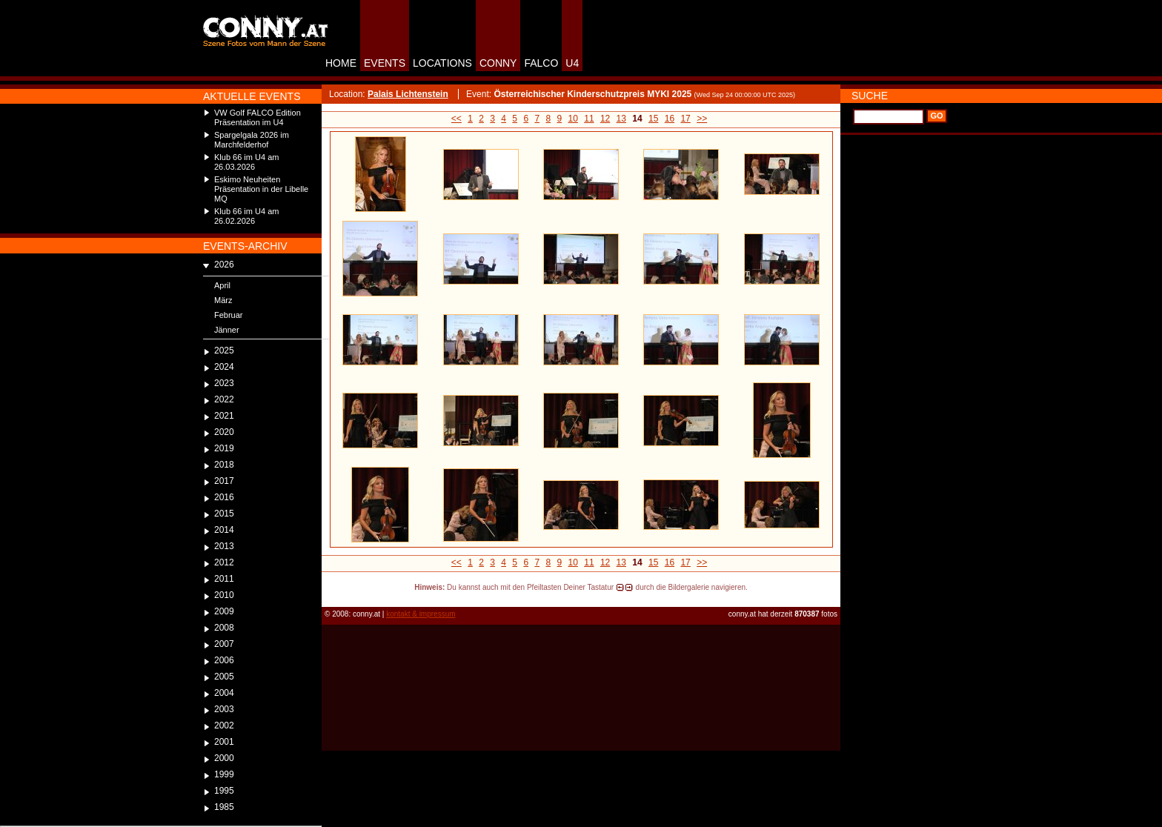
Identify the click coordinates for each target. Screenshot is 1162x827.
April (222, 285)
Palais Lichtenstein (408, 94)
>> (702, 118)
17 (685, 118)
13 (621, 118)
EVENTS (384, 63)
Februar (228, 314)
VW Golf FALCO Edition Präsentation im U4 (257, 117)
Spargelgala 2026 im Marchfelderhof (251, 139)
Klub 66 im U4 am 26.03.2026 (246, 162)
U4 (572, 63)
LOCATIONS (442, 63)
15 (653, 118)
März (223, 300)
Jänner (226, 329)
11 (589, 118)
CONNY (498, 63)
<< (456, 118)
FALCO (541, 63)
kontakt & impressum (420, 614)
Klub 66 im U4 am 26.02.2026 (246, 216)
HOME (340, 63)
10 (573, 118)
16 (669, 118)
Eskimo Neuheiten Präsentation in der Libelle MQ (261, 189)
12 (605, 118)
